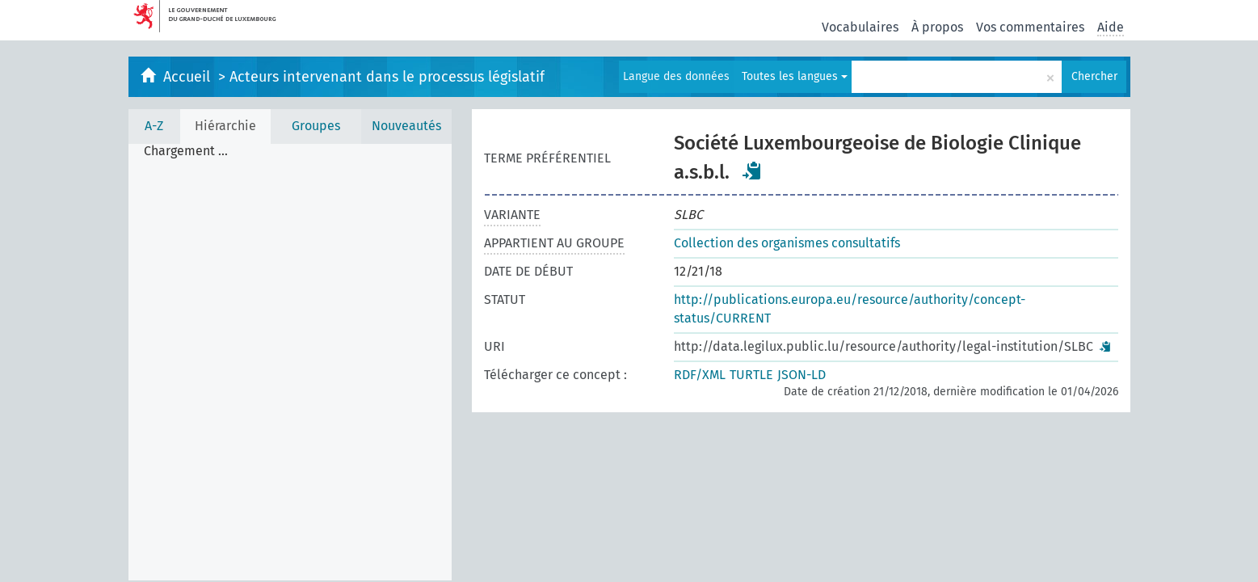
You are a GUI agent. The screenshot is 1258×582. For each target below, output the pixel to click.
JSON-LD (801, 374)
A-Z (154, 125)
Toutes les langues (795, 76)
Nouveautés (406, 125)
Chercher (1094, 76)
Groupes (316, 125)
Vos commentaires (1030, 27)
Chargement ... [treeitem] (186, 151)
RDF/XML (700, 374)
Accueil (188, 77)
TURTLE (751, 374)
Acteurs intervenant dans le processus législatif (387, 77)
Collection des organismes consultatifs (787, 243)
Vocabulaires (860, 27)
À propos (937, 27)
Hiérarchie (225, 125)
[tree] (290, 362)
